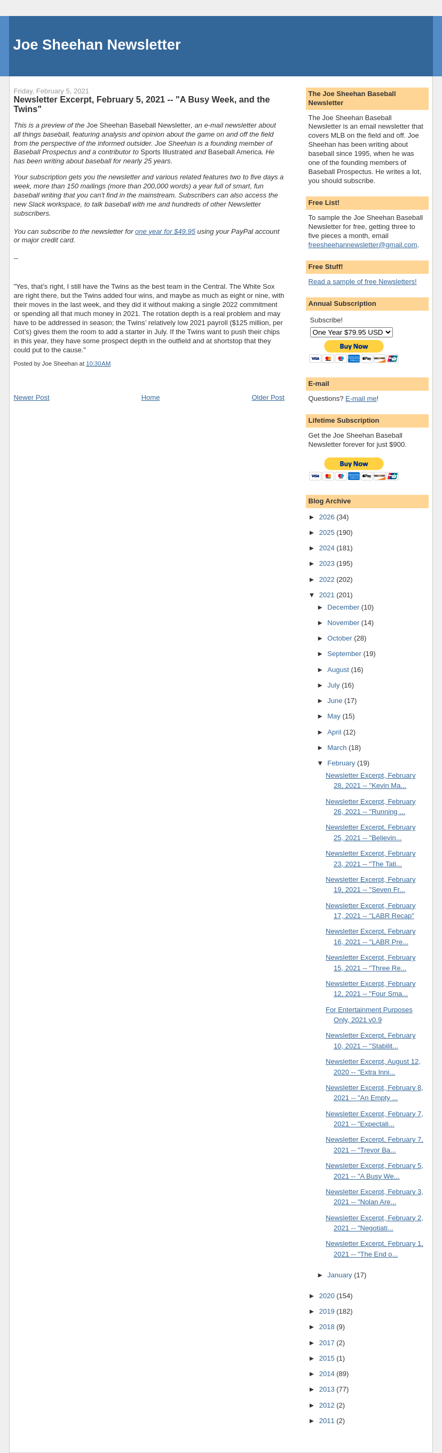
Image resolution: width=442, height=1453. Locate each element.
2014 (328, 1374)
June (335, 701)
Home (150, 397)
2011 (328, 1421)
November (344, 623)
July (334, 685)
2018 (328, 1327)
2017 (328, 1343)
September (345, 654)
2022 (328, 579)
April (335, 732)
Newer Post (31, 397)
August (339, 670)
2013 (328, 1389)
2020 (328, 1296)
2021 (328, 595)
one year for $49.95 (165, 231)
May (334, 716)
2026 (328, 517)
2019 (328, 1311)
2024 (328, 548)
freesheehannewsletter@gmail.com (363, 245)
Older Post (268, 397)
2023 (328, 563)
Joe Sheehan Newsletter (96, 44)
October (340, 638)
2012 (328, 1405)
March (338, 748)
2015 (328, 1358)
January (340, 1275)
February (342, 763)
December (344, 607)
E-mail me (361, 398)
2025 (328, 532)
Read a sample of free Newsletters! (363, 282)
